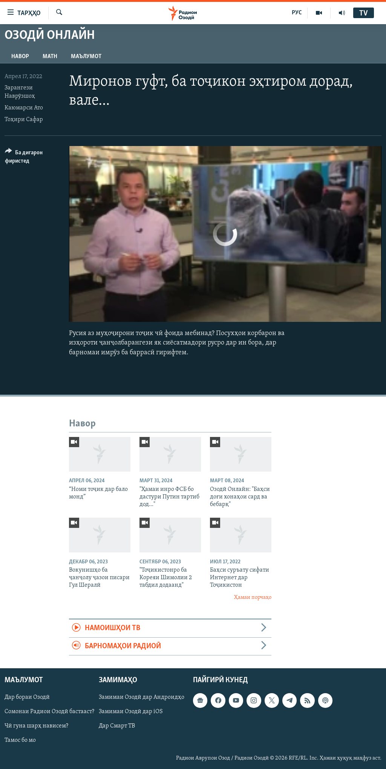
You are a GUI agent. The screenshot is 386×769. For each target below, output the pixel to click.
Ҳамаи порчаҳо (252, 597)
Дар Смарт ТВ (117, 726)
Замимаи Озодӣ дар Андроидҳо (141, 697)
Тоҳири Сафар (24, 120)
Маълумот (86, 57)
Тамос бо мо (20, 741)
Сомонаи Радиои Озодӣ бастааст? (49, 712)
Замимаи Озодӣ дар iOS (131, 712)
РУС (297, 13)
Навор (20, 57)
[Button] (32, 158)
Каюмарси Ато (24, 108)
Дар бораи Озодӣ (27, 697)
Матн (50, 57)
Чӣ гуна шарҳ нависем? (36, 726)
